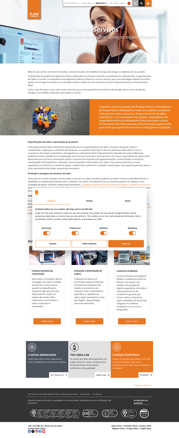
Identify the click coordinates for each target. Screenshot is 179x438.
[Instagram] (36, 431)
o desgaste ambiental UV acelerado (98, 184)
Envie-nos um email (53, 426)
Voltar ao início (143, 385)
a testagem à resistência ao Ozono (133, 184)
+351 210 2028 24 (35, 426)
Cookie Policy (145, 428)
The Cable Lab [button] (116, 3)
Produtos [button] (86, 3)
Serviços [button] (100, 3)
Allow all (126, 244)
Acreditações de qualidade (141, 401)
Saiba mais (47, 321)
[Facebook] (40, 431)
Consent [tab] (51, 201)
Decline (53, 244)
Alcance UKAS (145, 426)
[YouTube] (43, 431)
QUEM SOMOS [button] (70, 3)
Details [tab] (89, 201)
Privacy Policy (132, 428)
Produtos (146, 375)
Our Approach (58, 375)
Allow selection (89, 244)
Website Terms (118, 428)
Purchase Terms (130, 426)
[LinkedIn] (29, 431)
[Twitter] (32, 431)
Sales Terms (116, 426)
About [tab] (127, 201)
